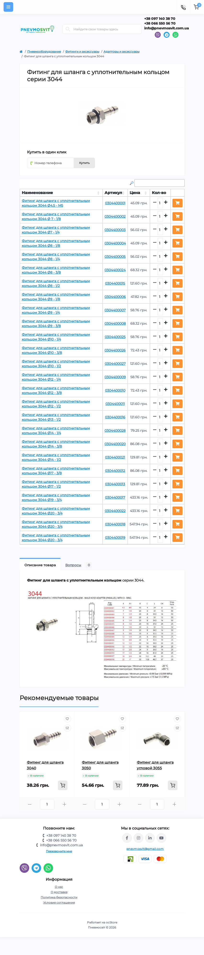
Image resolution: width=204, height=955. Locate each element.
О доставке (59, 892)
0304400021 (115, 457)
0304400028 (115, 430)
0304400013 (115, 484)
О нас (59, 887)
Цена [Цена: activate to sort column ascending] (135, 192)
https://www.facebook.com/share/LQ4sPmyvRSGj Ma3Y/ (127, 838)
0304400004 (115, 243)
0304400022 (115, 511)
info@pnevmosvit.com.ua (166, 28)
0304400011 (115, 404)
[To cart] (62, 785)
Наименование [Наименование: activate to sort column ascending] (37, 192)
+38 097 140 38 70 (159, 18)
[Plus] (64, 804)
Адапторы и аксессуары (121, 51)
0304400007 (115, 310)
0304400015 (115, 283)
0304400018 (115, 524)
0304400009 (115, 377)
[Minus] (30, 804)
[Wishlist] (67, 719)
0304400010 (115, 390)
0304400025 (115, 337)
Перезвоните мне (59, 851)
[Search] (68, 29)
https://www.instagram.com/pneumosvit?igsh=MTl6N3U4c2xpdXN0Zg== (138, 838)
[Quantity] (47, 804)
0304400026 (115, 350)
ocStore (111, 922)
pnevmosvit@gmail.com (145, 849)
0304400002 (115, 216)
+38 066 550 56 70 (160, 23)
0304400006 (115, 297)
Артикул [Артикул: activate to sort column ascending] (113, 192)
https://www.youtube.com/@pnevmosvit (161, 838)
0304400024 (115, 270)
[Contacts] (183, 7)
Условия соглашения (59, 902)
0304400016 (115, 417)
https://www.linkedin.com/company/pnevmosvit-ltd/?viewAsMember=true (150, 838)
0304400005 (115, 256)
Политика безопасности (59, 897)
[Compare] (67, 728)
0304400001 (115, 203)
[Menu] (8, 7)
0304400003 (115, 230)
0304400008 (115, 323)
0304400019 (115, 537)
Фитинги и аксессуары (82, 51)
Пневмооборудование (44, 51)
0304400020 (115, 444)
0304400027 (115, 363)
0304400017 (115, 497)
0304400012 (115, 471)
